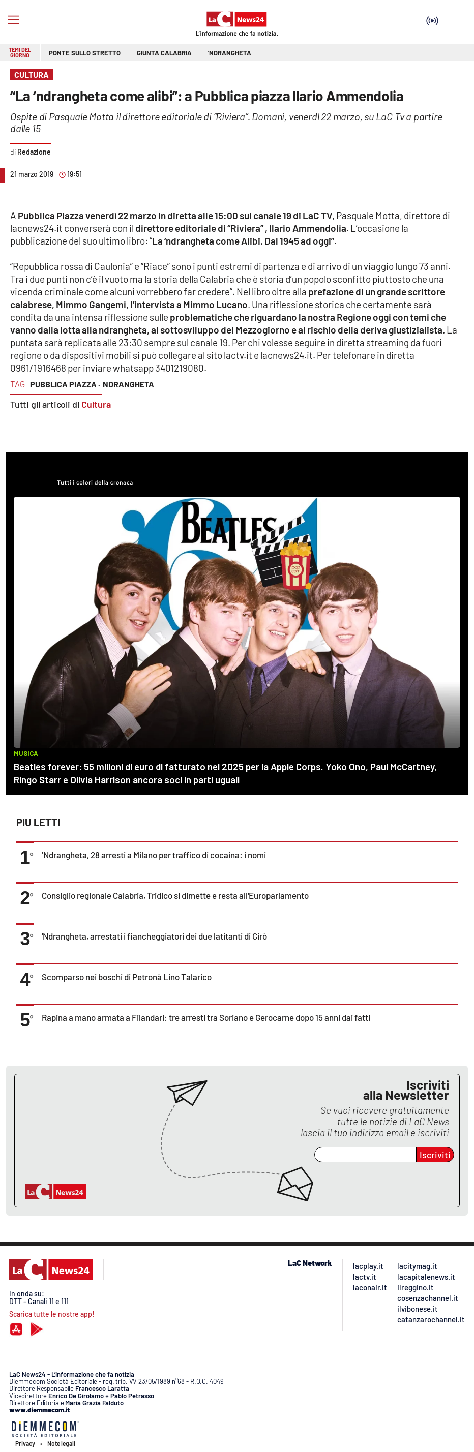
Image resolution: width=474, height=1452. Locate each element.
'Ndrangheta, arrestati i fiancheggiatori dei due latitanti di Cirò (154, 936)
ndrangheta (128, 384)
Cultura (96, 404)
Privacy (25, 1443)
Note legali (61, 1443)
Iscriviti (435, 1154)
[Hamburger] (13, 20)
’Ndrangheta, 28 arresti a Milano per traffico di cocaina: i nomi (154, 855)
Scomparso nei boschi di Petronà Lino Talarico (127, 977)
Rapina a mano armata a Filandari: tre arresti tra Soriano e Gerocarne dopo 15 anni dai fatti (206, 1017)
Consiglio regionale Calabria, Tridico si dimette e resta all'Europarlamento (175, 895)
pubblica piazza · (65, 384)
